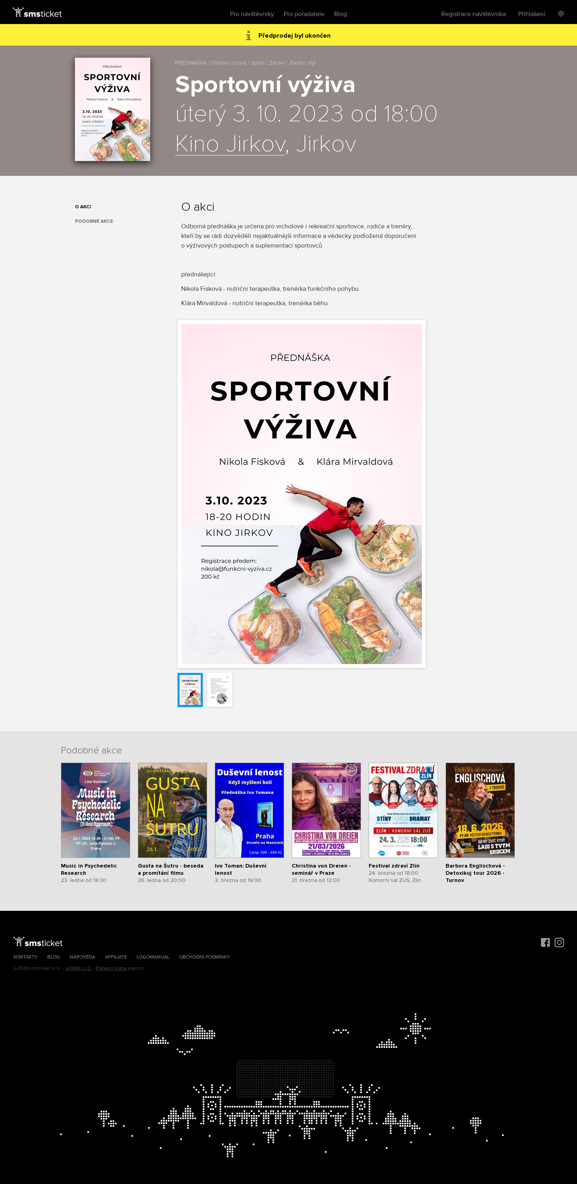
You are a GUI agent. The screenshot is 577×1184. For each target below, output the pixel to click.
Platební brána (111, 968)
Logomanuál (153, 957)
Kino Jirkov (229, 145)
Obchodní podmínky (204, 957)
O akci (83, 207)
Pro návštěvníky (252, 14)
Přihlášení (531, 14)
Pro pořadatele (304, 14)
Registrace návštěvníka (473, 14)
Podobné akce (94, 221)
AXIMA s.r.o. (79, 968)
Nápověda (82, 957)
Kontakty (26, 957)
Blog (340, 14)
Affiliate (116, 957)
